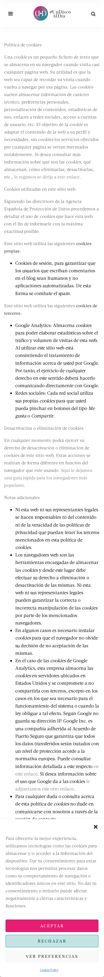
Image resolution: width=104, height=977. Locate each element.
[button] (95, 826)
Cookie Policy (49, 969)
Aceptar (52, 925)
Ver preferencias (52, 956)
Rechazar (52, 940)
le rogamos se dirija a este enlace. (47, 176)
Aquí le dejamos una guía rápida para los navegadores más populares (48, 477)
